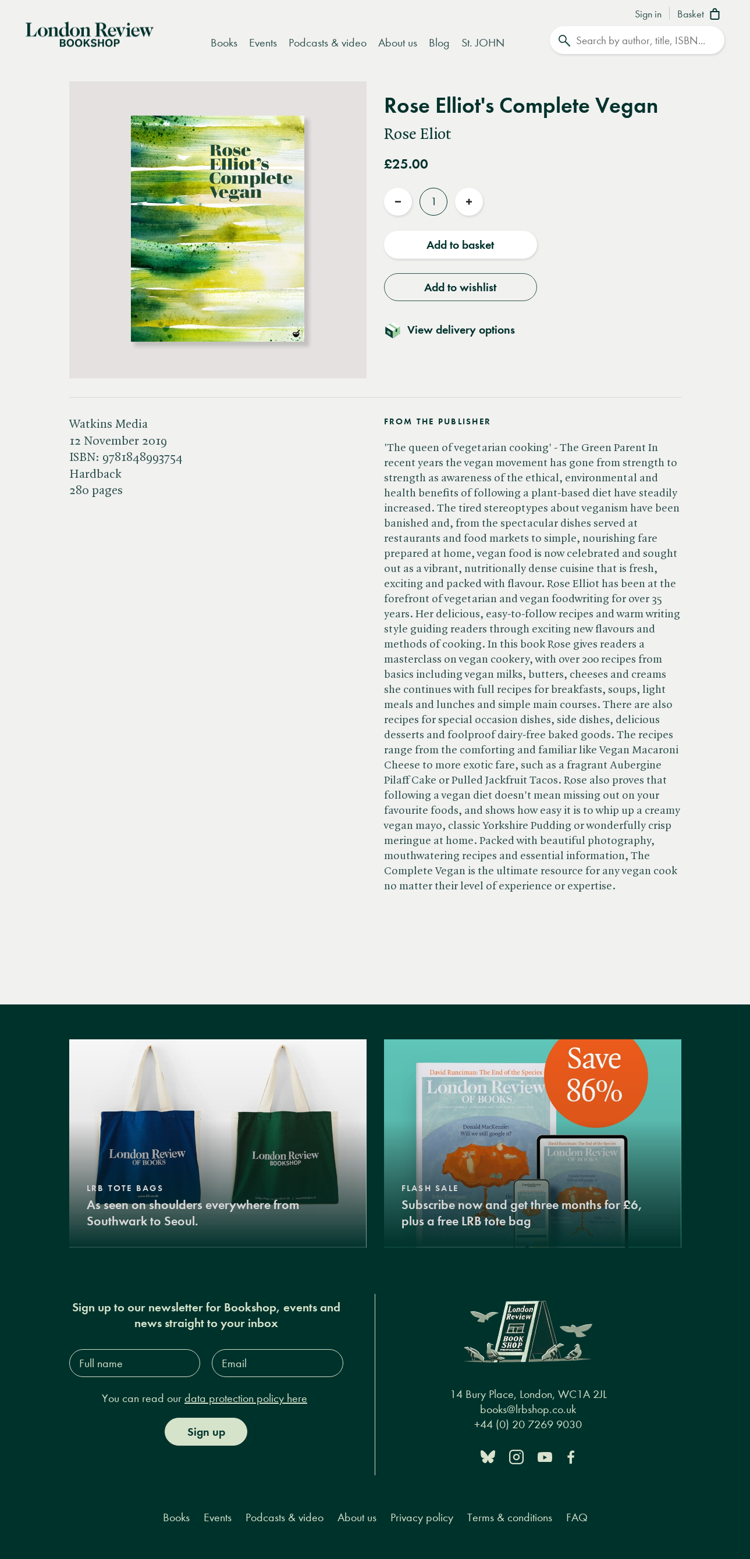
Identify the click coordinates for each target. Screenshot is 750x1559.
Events (263, 42)
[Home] (90, 33)
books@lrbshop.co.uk (528, 1408)
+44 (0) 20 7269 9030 (528, 1423)
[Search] (637, 40)
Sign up (206, 1431)
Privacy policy (421, 1516)
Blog (439, 42)
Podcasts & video (328, 42)
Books (224, 42)
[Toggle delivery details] (456, 328)
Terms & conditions (509, 1516)
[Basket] (700, 15)
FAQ (577, 1516)
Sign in (648, 14)
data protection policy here (245, 1397)
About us (397, 42)
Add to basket (460, 244)
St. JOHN (482, 42)
